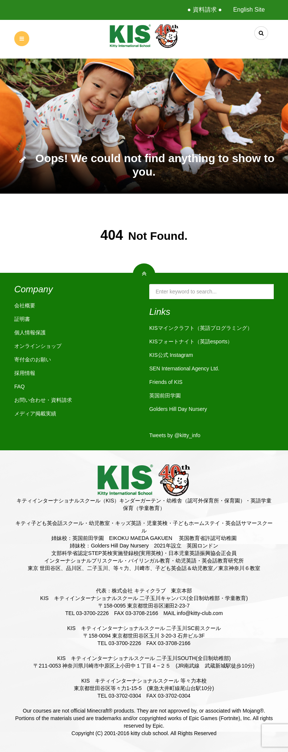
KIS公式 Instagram (171, 355)
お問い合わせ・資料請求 (43, 400)
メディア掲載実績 (35, 414)
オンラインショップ (38, 346)
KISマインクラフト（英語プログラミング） (200, 328)
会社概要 (24, 305)
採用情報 (24, 373)
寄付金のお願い (32, 359)
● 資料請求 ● (204, 9)
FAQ (19, 387)
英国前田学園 (165, 396)
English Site (249, 9)
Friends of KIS (166, 382)
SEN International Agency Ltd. (184, 368)
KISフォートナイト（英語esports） (190, 341)
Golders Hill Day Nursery (178, 409)
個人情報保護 (30, 332)
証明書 (22, 319)
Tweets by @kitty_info (174, 435)
